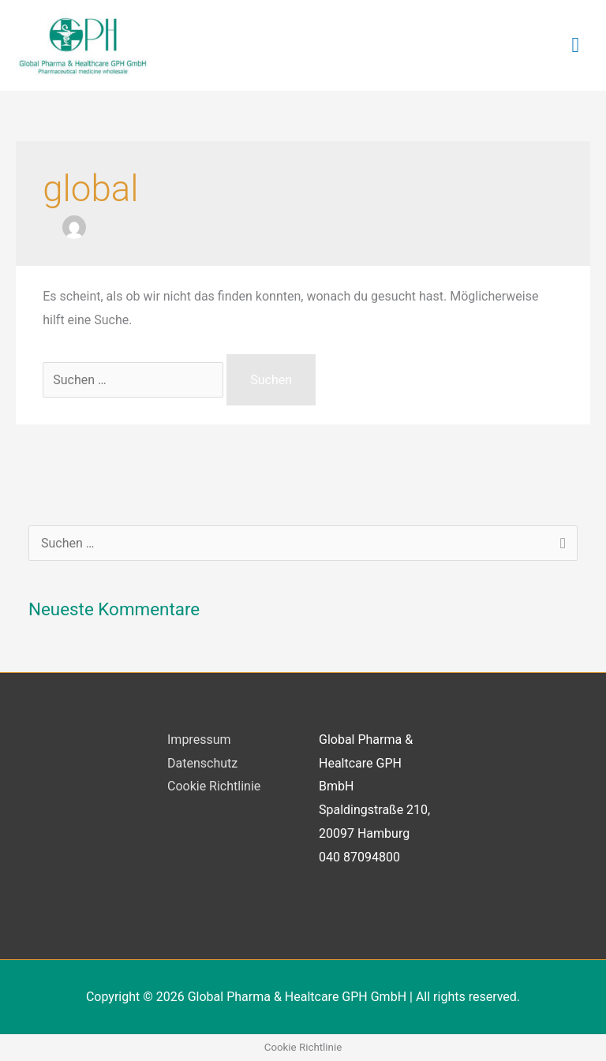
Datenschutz (202, 763)
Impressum (199, 739)
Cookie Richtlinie (213, 786)
